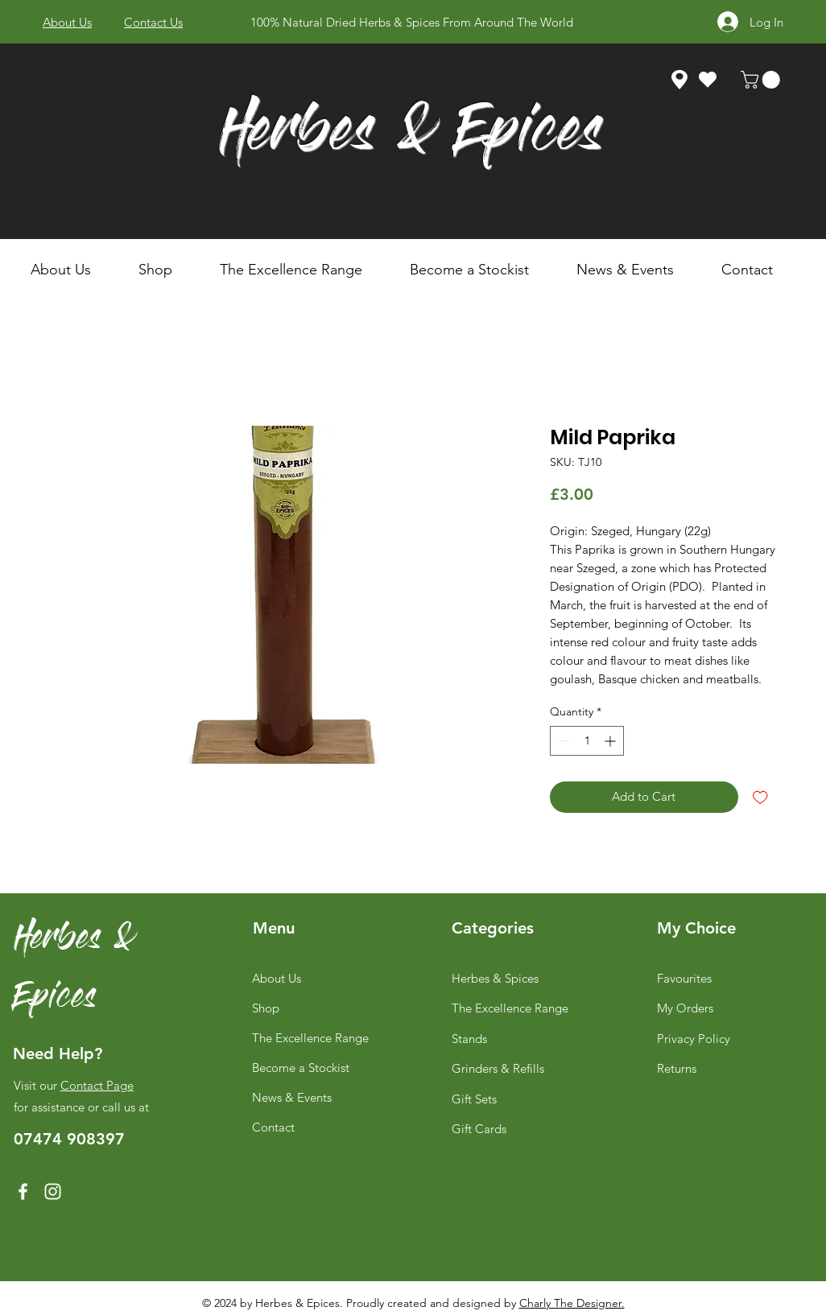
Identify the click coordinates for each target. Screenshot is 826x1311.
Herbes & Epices (411, 136)
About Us (276, 978)
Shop (265, 1008)
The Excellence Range (310, 1037)
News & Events (292, 1097)
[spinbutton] (586, 741)
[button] (167, 269)
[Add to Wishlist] (760, 797)
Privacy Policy (693, 1038)
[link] (762, 80)
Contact (273, 1127)
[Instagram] (53, 1191)
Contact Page (97, 1085)
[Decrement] (562, 741)
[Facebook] (23, 1191)
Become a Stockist (300, 1067)
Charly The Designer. (572, 1303)
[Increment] (611, 741)
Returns (676, 1068)
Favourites (684, 978)
